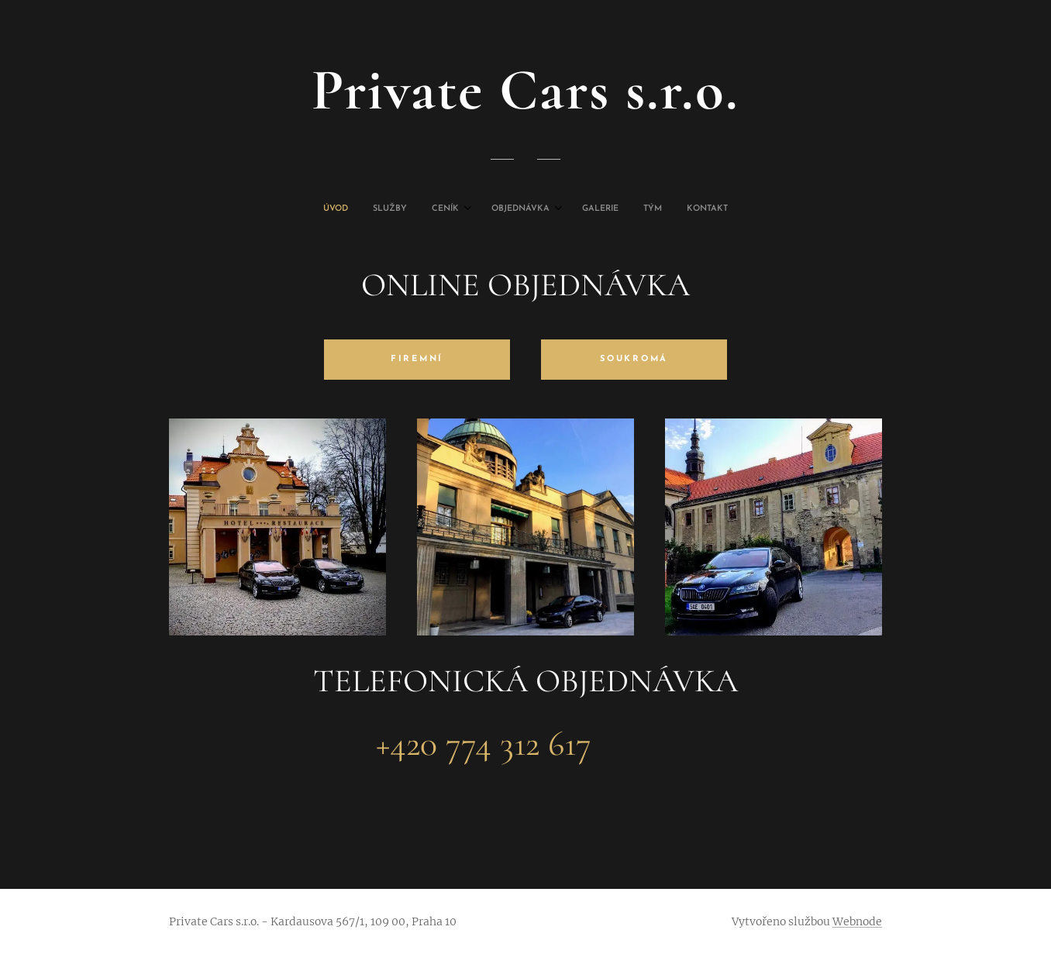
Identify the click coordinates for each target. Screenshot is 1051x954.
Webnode (857, 921)
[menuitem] (449, 209)
